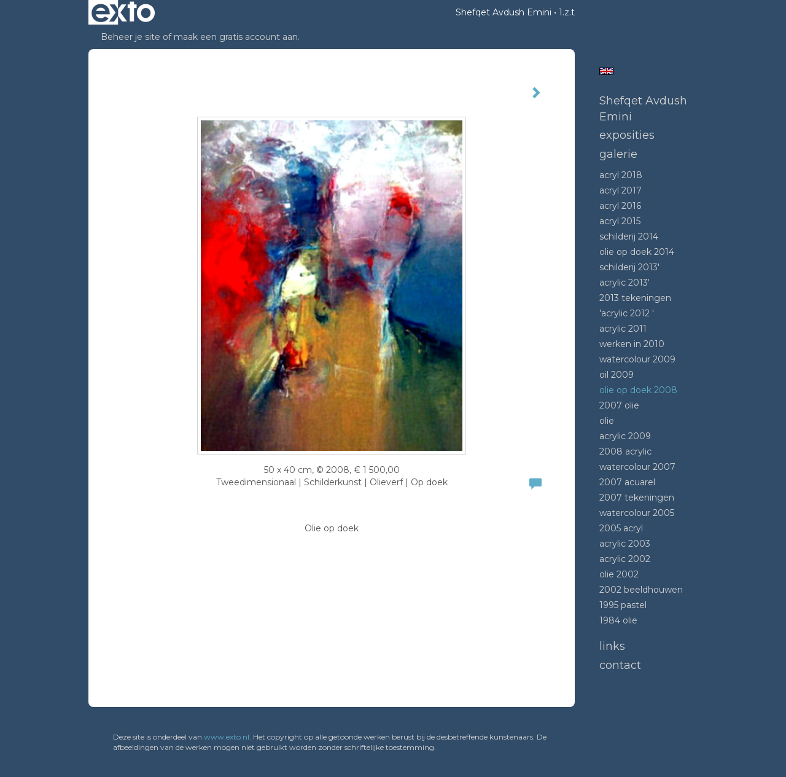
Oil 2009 (616, 374)
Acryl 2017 (620, 190)
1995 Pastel (623, 605)
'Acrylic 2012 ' (626, 313)
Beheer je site (130, 36)
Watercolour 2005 (636, 512)
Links (612, 646)
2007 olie (619, 405)
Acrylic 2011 (623, 328)
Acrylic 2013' (624, 282)
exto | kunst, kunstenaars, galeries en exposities (123, 12)
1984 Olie (618, 620)
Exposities (627, 135)
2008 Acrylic (625, 451)
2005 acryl (621, 528)
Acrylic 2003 (624, 543)
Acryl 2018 (620, 175)
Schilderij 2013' (629, 267)
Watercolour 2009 (637, 359)
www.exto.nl (226, 736)
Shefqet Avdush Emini (503, 12)
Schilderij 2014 (628, 236)
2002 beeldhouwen (641, 589)
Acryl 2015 (619, 221)
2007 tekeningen (636, 497)
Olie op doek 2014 (636, 251)
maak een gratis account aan (236, 36)
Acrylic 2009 (625, 436)
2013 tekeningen (635, 297)
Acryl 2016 (620, 205)
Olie (606, 420)
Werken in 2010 (631, 343)
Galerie (618, 154)
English (606, 71)
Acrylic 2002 (624, 558)
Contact (620, 665)
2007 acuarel (627, 482)
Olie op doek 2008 (638, 390)
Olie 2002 (619, 574)
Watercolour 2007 (637, 466)
